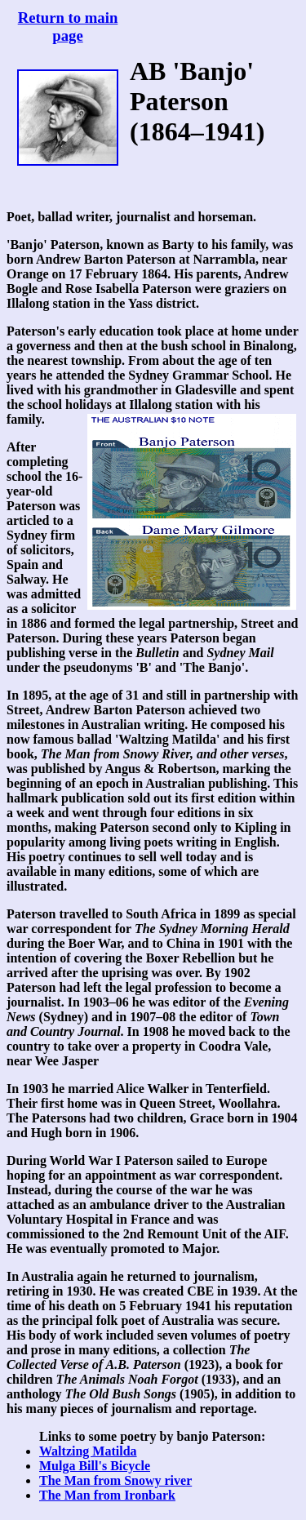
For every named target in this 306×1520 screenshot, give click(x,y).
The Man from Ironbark (107, 1495)
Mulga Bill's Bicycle (94, 1466)
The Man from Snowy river (115, 1480)
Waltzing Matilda (88, 1451)
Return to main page (68, 26)
